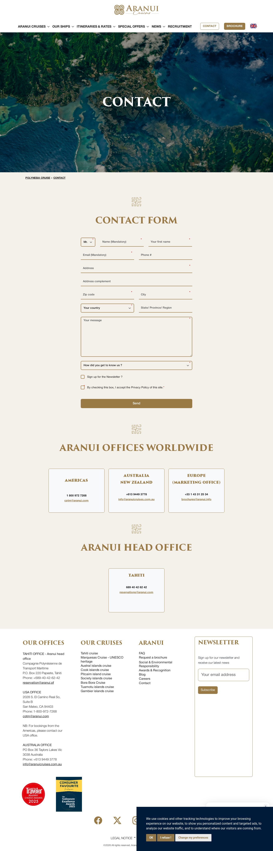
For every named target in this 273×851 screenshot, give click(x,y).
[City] (165, 294)
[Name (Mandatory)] (122, 242)
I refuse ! (165, 837)
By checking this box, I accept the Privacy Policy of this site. (125, 387)
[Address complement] (136, 281)
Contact (209, 26)
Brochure (235, 26)
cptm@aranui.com (76, 500)
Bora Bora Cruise (93, 683)
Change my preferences (193, 837)
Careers (144, 679)
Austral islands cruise (96, 666)
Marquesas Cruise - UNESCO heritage (102, 659)
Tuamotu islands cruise (97, 687)
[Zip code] (107, 294)
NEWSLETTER (218, 642)
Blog (142, 674)
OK (151, 837)
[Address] (136, 268)
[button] (31, 27)
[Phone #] (165, 255)
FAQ (142, 653)
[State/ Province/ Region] (165, 308)
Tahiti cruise (89, 653)
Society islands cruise (96, 678)
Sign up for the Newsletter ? (105, 377)
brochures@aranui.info (196, 499)
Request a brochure (153, 657)
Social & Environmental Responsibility (155, 664)
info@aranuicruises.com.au (136, 499)
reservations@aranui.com (136, 592)
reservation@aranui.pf (38, 683)
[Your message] (136, 337)
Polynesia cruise (37, 178)
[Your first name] (170, 242)
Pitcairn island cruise (96, 674)
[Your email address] (223, 675)
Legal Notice (121, 838)
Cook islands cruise (95, 670)
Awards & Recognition (154, 670)
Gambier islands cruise (97, 691)
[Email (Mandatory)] (107, 255)
